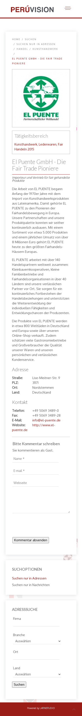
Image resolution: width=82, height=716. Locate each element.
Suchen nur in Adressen (36, 44)
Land (16, 667)
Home (16, 39)
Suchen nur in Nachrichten (31, 585)
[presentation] (45, 526)
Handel (22, 49)
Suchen (19, 684)
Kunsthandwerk (45, 49)
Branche (19, 634)
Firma (17, 618)
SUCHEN (31, 39)
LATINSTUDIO (47, 708)
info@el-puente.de (46, 420)
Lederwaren (47, 144)
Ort (15, 651)
